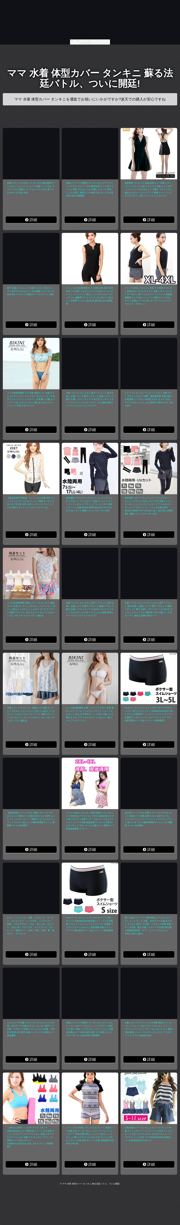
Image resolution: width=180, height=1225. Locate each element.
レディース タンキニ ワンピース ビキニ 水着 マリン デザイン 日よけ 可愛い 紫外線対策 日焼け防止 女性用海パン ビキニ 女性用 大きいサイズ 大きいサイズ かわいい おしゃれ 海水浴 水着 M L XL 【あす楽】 (149, 399)
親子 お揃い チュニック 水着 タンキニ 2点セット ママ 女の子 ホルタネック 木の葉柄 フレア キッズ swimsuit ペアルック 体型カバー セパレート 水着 (30, 291)
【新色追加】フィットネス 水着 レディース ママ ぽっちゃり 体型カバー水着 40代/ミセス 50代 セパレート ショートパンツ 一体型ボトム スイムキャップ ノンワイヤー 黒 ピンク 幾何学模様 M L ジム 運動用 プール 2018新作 (31, 819)
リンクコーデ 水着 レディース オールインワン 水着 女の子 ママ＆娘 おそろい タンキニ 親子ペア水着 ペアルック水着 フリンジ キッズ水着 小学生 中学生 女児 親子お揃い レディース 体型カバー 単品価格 (31, 1028)
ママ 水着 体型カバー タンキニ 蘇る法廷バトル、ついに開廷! (90, 78)
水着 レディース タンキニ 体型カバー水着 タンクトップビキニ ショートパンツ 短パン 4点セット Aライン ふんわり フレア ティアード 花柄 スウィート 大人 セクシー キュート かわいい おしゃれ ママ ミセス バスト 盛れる (31, 714)
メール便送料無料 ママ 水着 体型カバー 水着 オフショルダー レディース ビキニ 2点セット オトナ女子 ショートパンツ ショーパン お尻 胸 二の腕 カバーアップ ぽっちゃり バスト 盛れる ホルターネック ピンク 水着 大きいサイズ (31, 399)
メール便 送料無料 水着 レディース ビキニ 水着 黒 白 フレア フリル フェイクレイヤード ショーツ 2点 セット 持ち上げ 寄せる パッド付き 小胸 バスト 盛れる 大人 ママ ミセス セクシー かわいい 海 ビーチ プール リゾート (90, 714)
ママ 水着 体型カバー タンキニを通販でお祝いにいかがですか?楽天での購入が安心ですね (90, 99)
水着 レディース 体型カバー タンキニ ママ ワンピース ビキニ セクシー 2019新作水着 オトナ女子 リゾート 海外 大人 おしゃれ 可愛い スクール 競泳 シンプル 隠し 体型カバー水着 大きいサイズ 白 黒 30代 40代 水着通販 (90, 189)
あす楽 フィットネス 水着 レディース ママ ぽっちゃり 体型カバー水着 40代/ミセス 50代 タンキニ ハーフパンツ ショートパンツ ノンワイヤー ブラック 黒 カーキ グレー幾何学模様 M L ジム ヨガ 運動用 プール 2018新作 (149, 819)
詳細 (31, 220)
